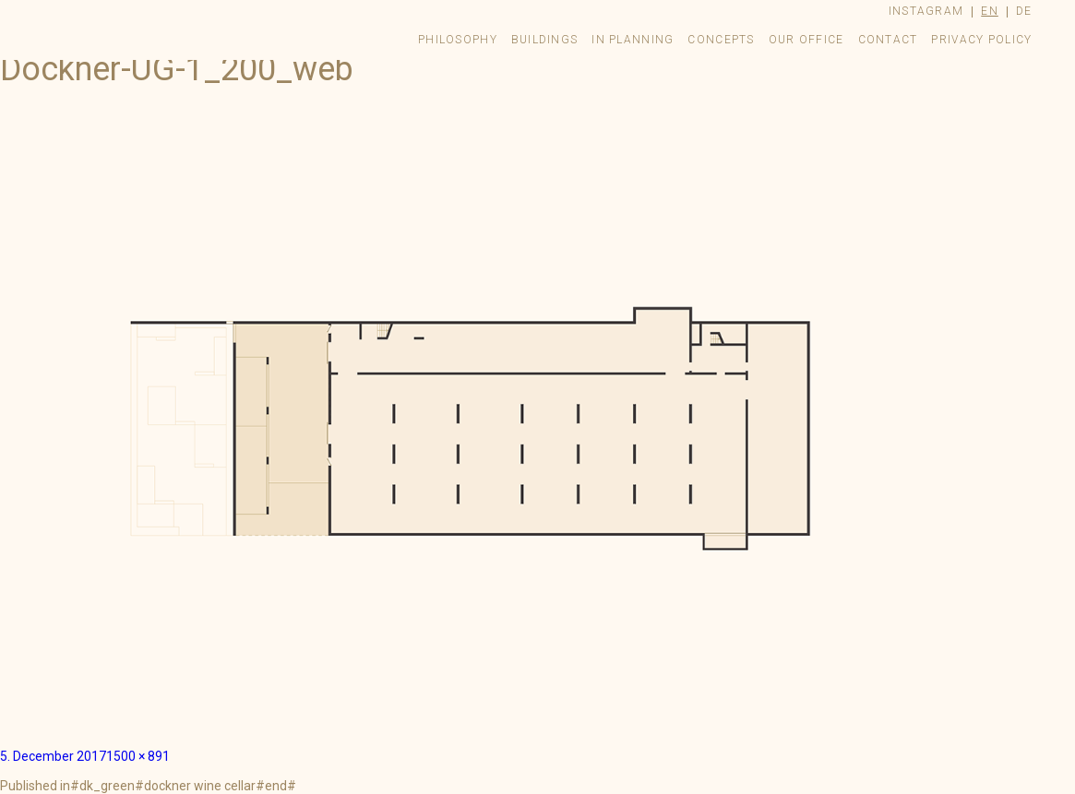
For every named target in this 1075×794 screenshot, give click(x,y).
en (989, 11)
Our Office (806, 39)
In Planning (632, 39)
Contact (888, 39)
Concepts (720, 39)
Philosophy (457, 39)
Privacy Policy (981, 39)
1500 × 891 (138, 756)
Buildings (545, 39)
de (1024, 11)
